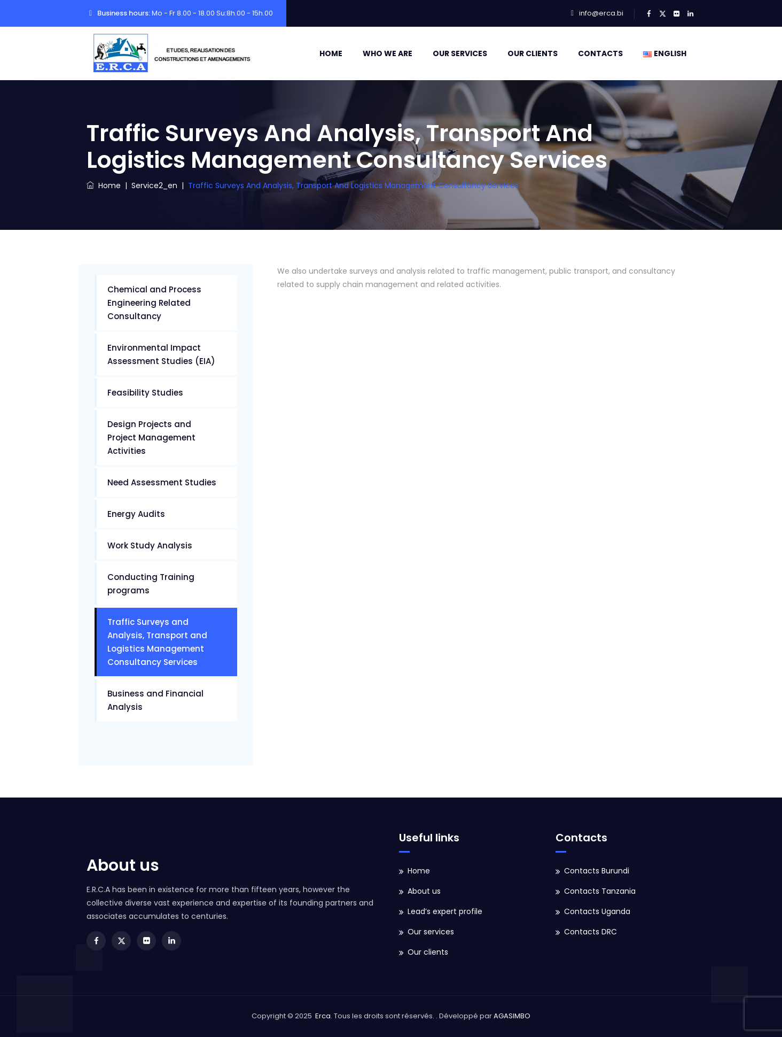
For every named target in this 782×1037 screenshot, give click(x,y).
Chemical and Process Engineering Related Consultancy (154, 303)
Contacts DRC (590, 931)
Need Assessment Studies (161, 482)
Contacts (600, 53)
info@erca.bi (601, 13)
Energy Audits (136, 514)
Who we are (387, 53)
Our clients (532, 53)
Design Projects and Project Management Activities (151, 437)
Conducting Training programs (150, 583)
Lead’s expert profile (445, 911)
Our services (460, 53)
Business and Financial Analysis (155, 700)
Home (330, 53)
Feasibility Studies (145, 392)
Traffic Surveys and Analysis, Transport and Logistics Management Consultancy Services (157, 642)
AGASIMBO (512, 1016)
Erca (323, 1016)
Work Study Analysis (149, 545)
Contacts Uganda (597, 911)
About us (424, 891)
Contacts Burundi (596, 870)
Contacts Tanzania (600, 891)
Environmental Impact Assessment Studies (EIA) (161, 354)
